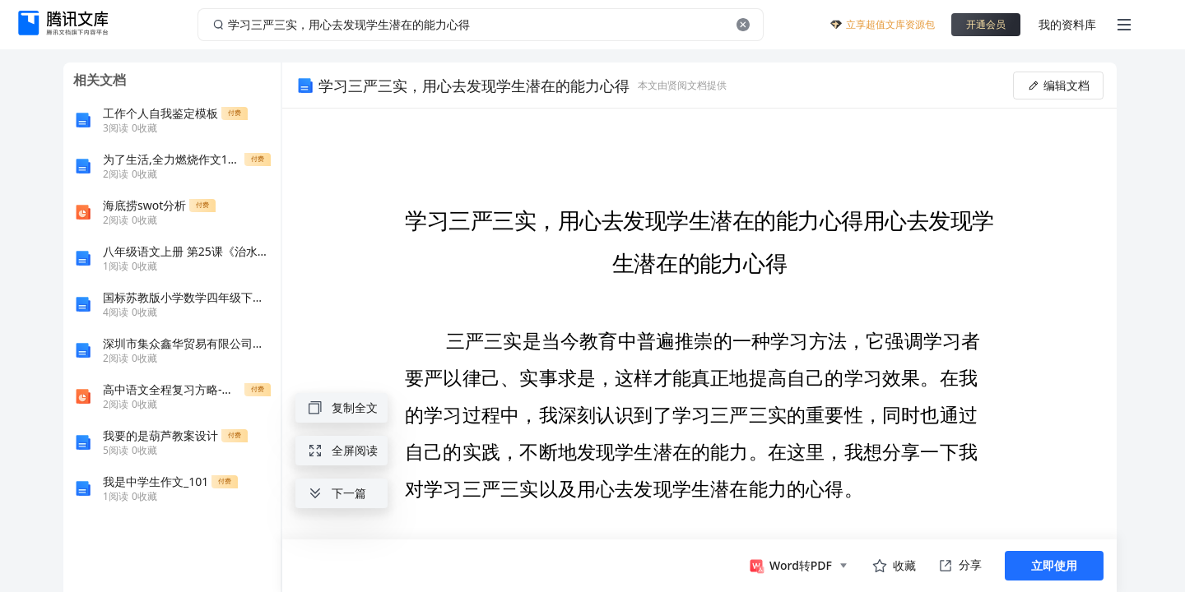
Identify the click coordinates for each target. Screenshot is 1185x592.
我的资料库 (1067, 24)
